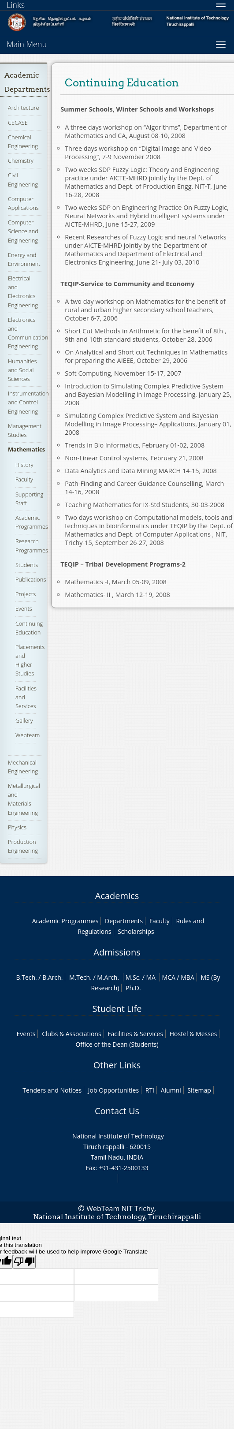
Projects (25, 594)
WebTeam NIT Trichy (120, 1208)
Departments (124, 921)
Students (26, 565)
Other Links (117, 1065)
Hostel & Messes (193, 1034)
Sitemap (199, 1090)
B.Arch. (52, 977)
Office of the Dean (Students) (116, 1044)
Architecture (23, 108)
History (24, 465)
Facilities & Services (135, 1034)
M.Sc (132, 977)
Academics (117, 896)
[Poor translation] (24, 1262)
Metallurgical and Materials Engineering (24, 799)
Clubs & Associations (71, 1034)
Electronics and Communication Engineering (28, 333)
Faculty (24, 479)
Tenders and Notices (52, 1090)
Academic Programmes (31, 522)
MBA (187, 977)
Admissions (116, 952)
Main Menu (27, 44)
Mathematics (26, 449)
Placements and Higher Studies (30, 660)
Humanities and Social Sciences (22, 370)
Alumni (171, 1090)
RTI (149, 1090)
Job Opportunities (113, 1090)
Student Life (117, 1009)
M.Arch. (108, 977)
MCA (168, 977)
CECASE (18, 123)
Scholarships (136, 931)
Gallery (24, 720)
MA (151, 977)
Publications (30, 579)
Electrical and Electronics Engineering (23, 291)
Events (23, 608)
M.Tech (79, 977)
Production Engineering (23, 846)
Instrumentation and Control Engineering (28, 402)
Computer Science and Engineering (23, 231)
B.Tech (25, 977)
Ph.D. (133, 988)
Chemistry (20, 160)
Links (16, 5)
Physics (17, 827)
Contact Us (117, 1111)
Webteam (27, 735)
